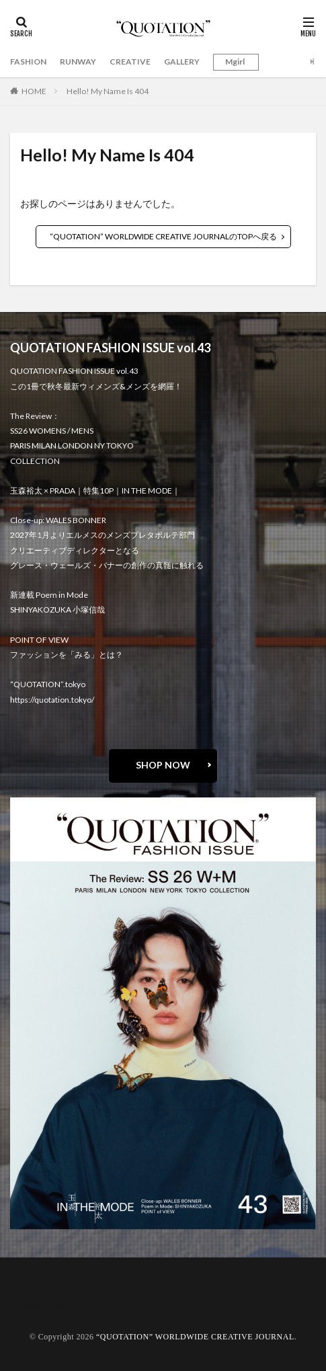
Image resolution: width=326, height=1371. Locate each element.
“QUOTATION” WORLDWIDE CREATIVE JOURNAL (195, 1336)
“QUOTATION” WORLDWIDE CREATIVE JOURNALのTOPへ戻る (163, 236)
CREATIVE (130, 61)
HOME (34, 91)
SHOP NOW (163, 765)
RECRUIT (38, 1312)
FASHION (28, 61)
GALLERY (182, 61)
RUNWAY (78, 61)
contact (35, 1296)
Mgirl (235, 62)
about (32, 1288)
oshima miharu (49, 1304)
